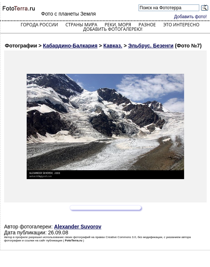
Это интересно (181, 25)
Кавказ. (112, 46)
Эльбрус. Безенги (150, 46)
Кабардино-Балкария (70, 46)
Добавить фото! (190, 16)
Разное (147, 25)
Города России (39, 25)
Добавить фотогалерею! (112, 29)
